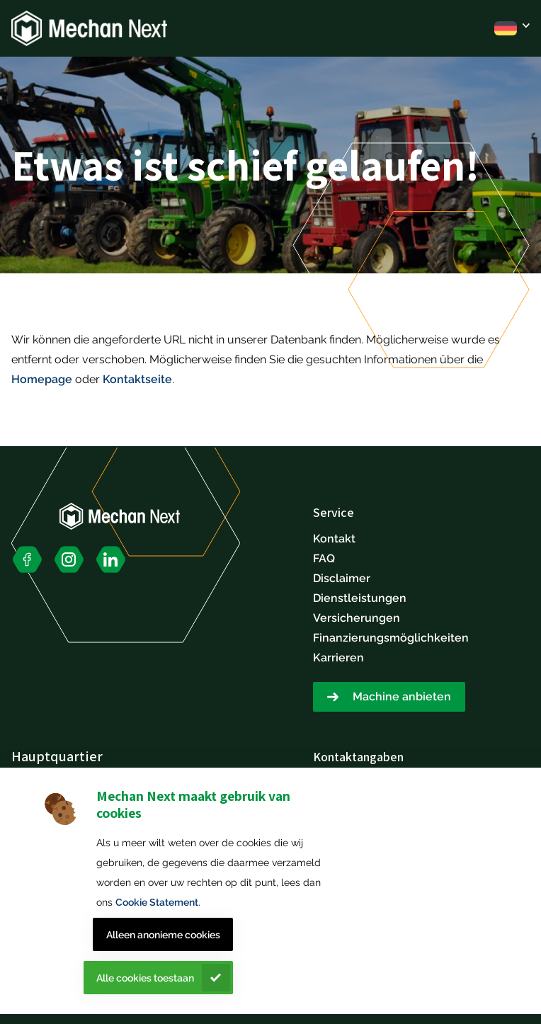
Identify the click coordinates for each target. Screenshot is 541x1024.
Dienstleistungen (359, 598)
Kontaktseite (137, 379)
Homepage (41, 379)
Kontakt (334, 538)
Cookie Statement (156, 902)
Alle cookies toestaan (145, 978)
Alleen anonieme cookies (163, 934)
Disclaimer (341, 578)
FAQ (324, 558)
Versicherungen (356, 618)
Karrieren (338, 657)
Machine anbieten (402, 696)
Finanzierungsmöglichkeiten (391, 637)
